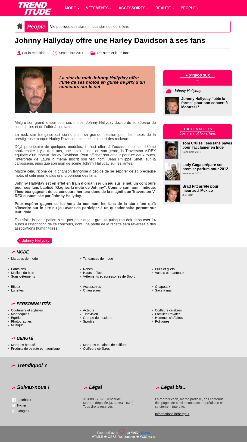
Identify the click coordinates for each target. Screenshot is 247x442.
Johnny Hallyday (35, 241)
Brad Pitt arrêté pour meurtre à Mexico (200, 188)
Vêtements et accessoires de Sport (109, 276)
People (36, 26)
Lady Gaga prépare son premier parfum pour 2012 (205, 167)
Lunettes (17, 290)
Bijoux (15, 286)
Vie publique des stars (68, 27)
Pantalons (18, 269)
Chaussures (92, 290)
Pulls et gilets (165, 269)
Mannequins (20, 314)
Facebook (24, 400)
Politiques (162, 321)
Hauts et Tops (93, 273)
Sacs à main (164, 290)
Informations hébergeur (172, 414)
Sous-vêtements (23, 276)
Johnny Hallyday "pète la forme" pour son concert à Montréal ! (204, 103)
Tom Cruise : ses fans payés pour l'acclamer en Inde (207, 145)
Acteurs (88, 310)
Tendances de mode (98, 258)
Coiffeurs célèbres (168, 310)
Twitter (21, 405)
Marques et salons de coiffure (105, 345)
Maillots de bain (22, 273)
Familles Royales (168, 314)
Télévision (90, 314)
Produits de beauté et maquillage (35, 348)
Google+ (23, 411)
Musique (17, 325)
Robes (88, 269)
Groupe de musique (97, 318)
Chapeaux (162, 286)
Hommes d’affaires (169, 318)
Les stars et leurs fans (110, 27)
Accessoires (92, 286)
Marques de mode (24, 258)
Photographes (21, 321)
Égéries (16, 318)
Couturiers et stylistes (27, 310)
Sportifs (88, 321)
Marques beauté (23, 345)
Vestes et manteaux (169, 273)
